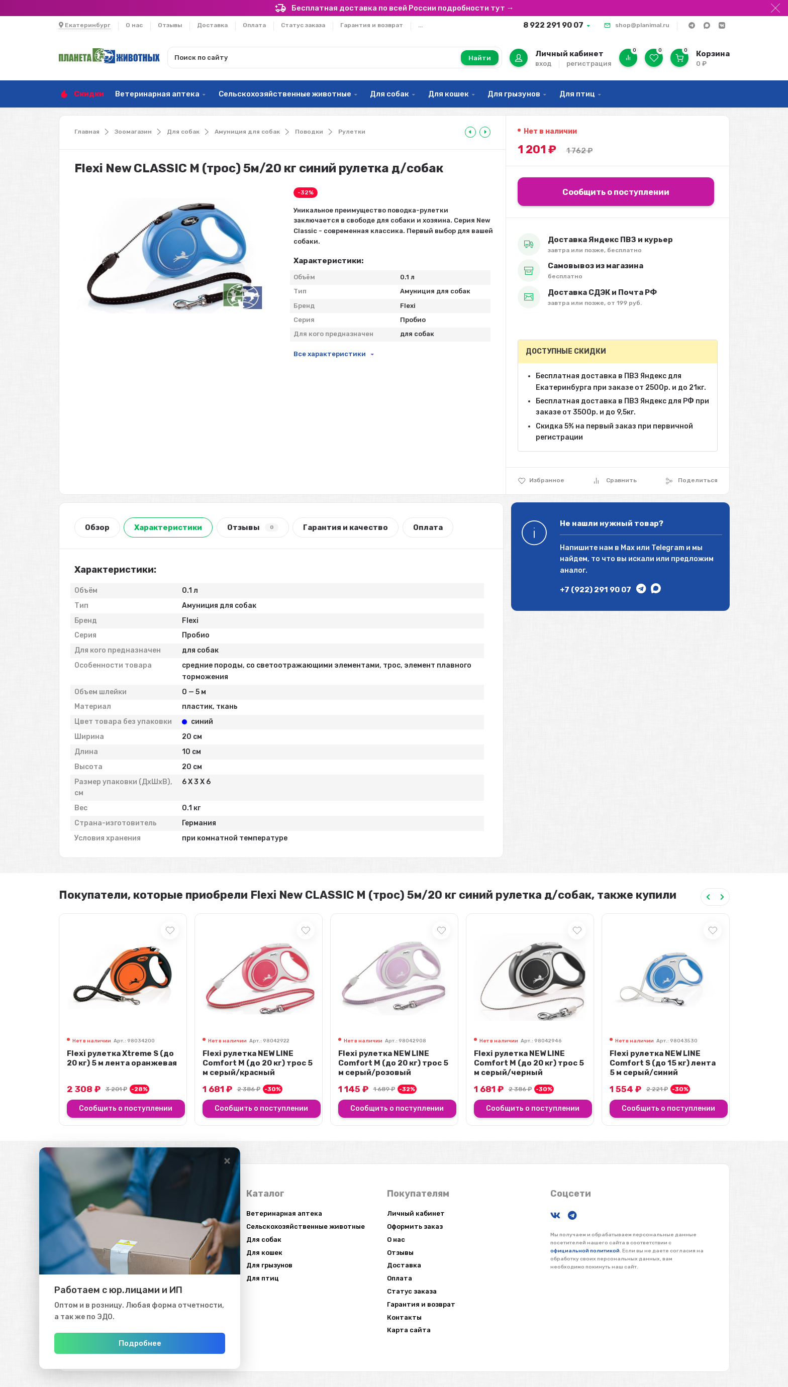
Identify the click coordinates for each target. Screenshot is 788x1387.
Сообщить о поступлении (615, 192)
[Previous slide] (708, 897)
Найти (479, 58)
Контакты (404, 1317)
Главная (87, 131)
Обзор (97, 527)
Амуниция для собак (247, 131)
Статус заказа (303, 25)
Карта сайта (409, 1330)
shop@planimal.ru (642, 25)
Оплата (254, 25)
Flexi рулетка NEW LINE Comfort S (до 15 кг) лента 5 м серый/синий (663, 1063)
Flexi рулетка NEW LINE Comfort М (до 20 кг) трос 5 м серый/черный (529, 1063)
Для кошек (448, 93)
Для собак (389, 93)
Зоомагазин (133, 131)
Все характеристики (329, 354)
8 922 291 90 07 (553, 25)
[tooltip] (470, 132)
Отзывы (170, 25)
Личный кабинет (416, 1213)
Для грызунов (513, 93)
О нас (134, 25)
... (420, 25)
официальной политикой (585, 1251)
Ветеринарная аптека (157, 93)
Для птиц (577, 93)
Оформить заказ (415, 1226)
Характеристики (168, 527)
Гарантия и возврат (371, 25)
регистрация (589, 63)
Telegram (667, 548)
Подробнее (140, 1343)
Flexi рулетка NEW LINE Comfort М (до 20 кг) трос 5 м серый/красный (258, 1063)
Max (628, 548)
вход (543, 63)
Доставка (212, 25)
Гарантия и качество (345, 527)
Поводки (309, 131)
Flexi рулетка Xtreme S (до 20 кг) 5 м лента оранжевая (122, 1058)
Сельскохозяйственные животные (285, 93)
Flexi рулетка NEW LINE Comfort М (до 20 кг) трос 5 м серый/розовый (393, 1063)
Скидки (89, 93)
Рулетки (351, 131)
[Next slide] (722, 897)
